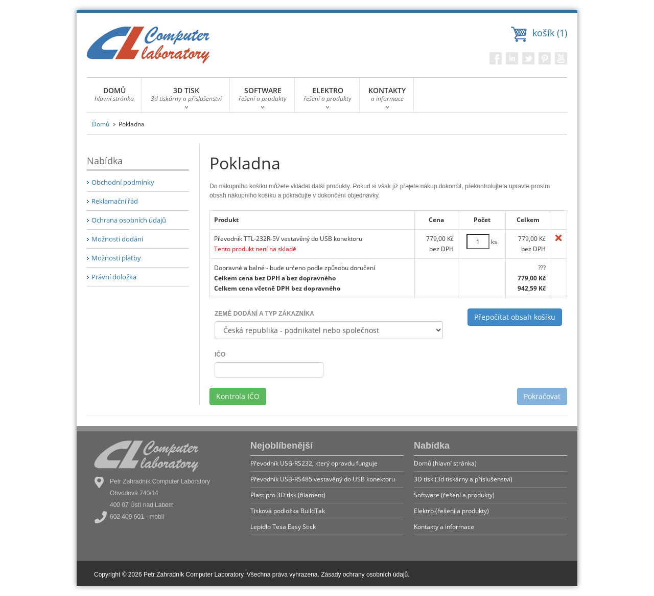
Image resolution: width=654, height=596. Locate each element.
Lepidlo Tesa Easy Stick (283, 526)
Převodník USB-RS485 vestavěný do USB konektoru (322, 479)
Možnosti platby (116, 257)
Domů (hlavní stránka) (445, 463)
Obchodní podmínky (122, 182)
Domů (100, 124)
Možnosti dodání (117, 239)
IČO (220, 354)
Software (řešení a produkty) (454, 495)
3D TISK (186, 96)
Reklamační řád (114, 201)
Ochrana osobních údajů (128, 220)
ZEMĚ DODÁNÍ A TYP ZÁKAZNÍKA (264, 313)
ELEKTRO (327, 96)
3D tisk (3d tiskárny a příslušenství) (463, 479)
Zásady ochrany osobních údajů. (365, 574)
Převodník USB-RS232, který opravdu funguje (314, 463)
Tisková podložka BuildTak (287, 510)
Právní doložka (113, 276)
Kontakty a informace (444, 526)
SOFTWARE (263, 96)
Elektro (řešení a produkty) (451, 510)
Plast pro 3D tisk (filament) (287, 495)
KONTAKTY (387, 96)
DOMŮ (114, 96)
